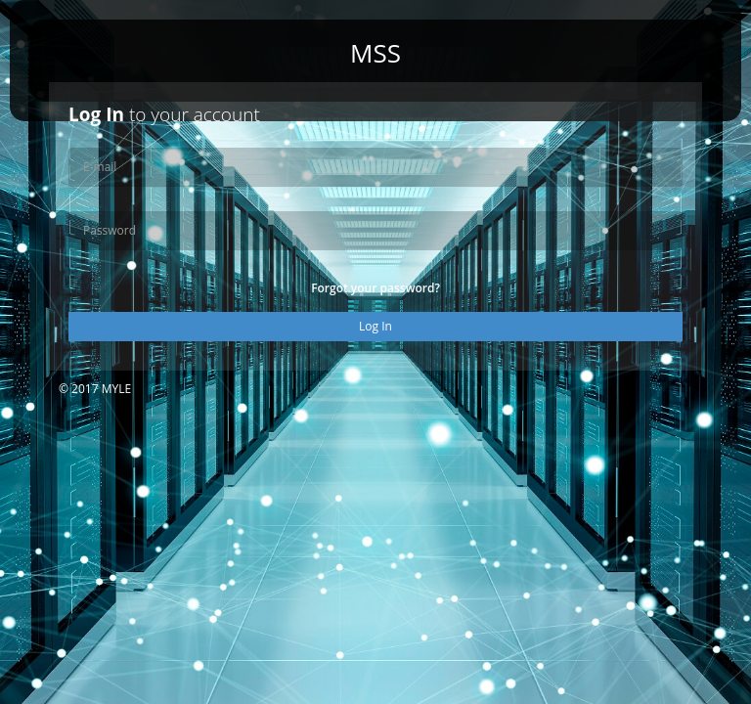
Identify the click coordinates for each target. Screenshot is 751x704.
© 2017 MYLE (95, 388)
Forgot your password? (375, 288)
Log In (375, 326)
